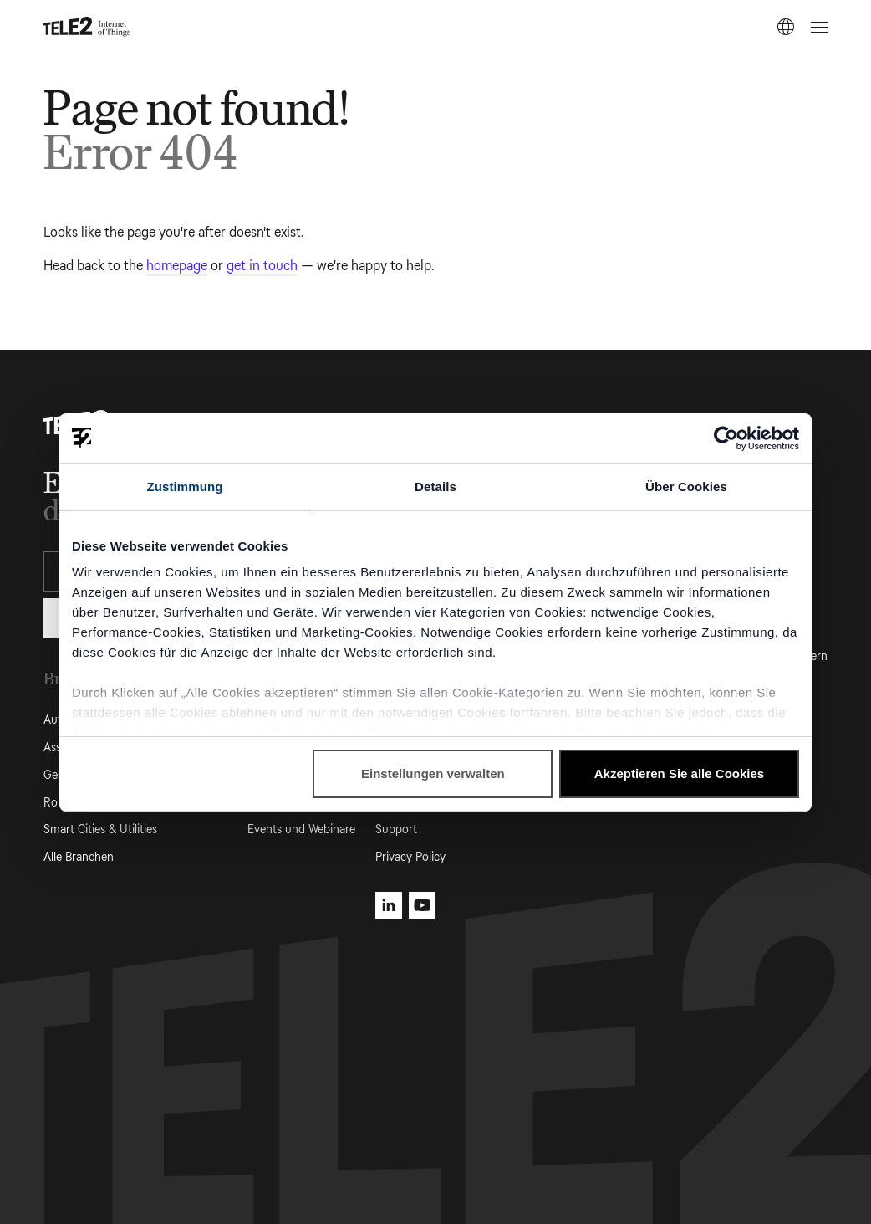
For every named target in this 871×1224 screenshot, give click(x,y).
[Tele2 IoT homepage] (87, 27)
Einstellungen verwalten (433, 773)
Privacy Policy (410, 857)
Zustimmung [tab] (185, 486)
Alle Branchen (78, 857)
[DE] (785, 26)
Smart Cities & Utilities (100, 829)
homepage (176, 266)
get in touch (262, 266)
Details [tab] (435, 486)
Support (396, 829)
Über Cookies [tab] (686, 486)
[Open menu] (817, 26)
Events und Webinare (301, 829)
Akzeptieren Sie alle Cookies (679, 773)
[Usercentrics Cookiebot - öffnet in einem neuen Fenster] (726, 438)
